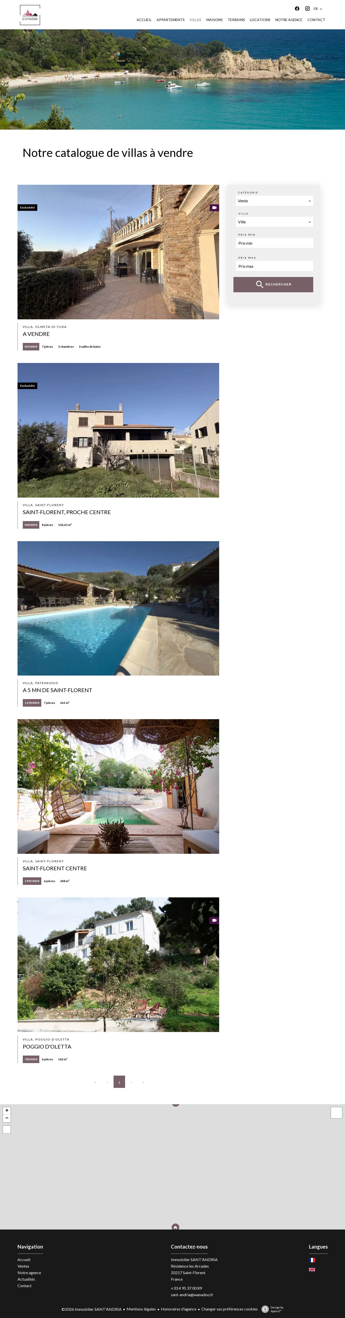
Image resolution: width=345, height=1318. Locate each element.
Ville (243, 213)
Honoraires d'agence (178, 1308)
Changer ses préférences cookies (229, 1308)
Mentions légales (141, 1308)
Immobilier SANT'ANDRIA (194, 1259)
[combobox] (274, 201)
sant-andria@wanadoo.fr (192, 1294)
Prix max (247, 257)
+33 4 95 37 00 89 (186, 1288)
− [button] (7, 1118)
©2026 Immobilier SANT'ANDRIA (92, 1309)
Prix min (247, 234)
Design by (271, 1309)
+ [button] (7, 1111)
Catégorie (248, 192)
